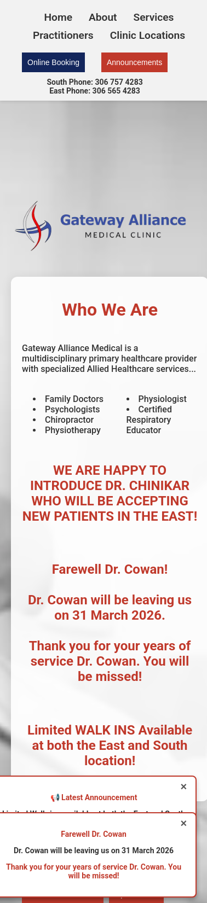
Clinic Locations (147, 35)
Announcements (134, 62)
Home (58, 17)
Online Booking (53, 62)
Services (154, 17)
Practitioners (63, 35)
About (103, 17)
